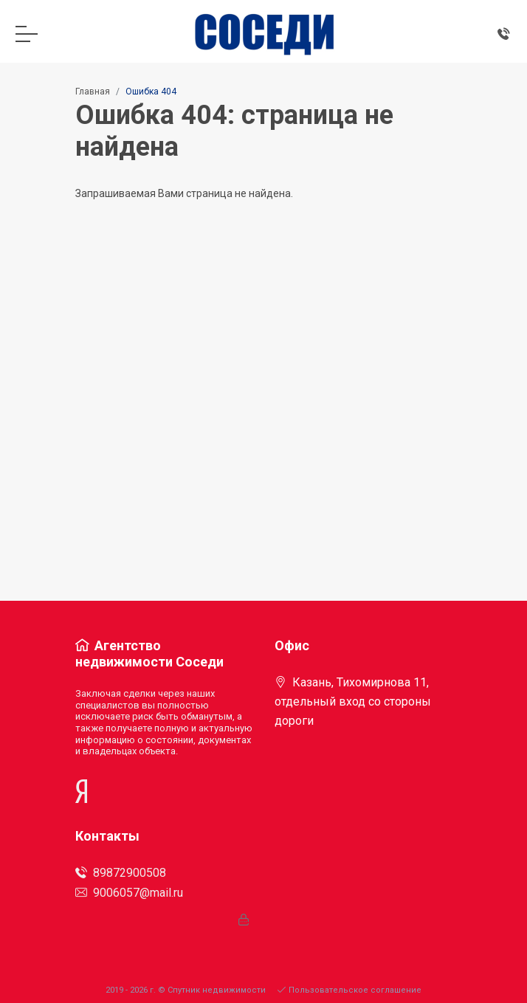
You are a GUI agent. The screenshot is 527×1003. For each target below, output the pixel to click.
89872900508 (120, 873)
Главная (92, 91)
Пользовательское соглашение (349, 990)
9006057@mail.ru (129, 893)
